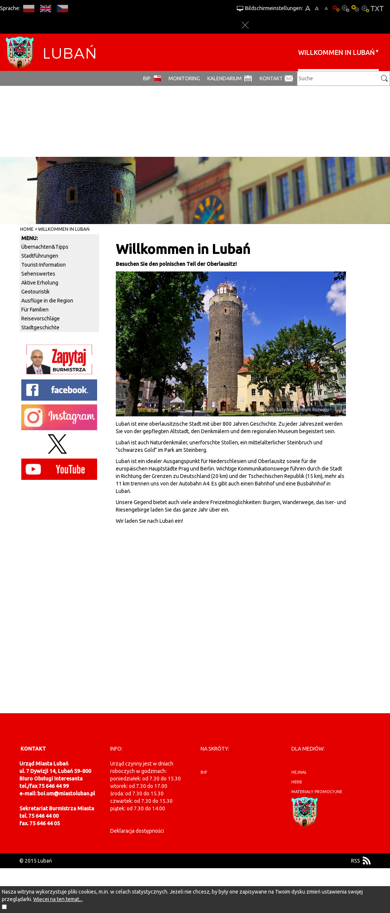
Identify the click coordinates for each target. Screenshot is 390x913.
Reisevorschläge (40, 319)
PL (28, 8)
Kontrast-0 (345, 8)
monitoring (184, 78)
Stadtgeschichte (40, 327)
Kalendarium (224, 78)
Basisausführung (336, 8)
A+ (307, 8)
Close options (245, 25)
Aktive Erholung (39, 283)
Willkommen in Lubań (336, 52)
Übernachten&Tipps (44, 247)
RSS (355, 861)
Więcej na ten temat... (58, 899)
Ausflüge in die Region (47, 301)
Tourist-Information (43, 265)
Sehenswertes (38, 274)
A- (326, 8)
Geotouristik (35, 292)
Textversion (377, 8)
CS (62, 8)
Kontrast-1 (355, 8)
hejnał (299, 772)
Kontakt (271, 78)
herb (296, 782)
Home (27, 229)
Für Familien (35, 310)
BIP (147, 78)
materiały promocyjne (316, 791)
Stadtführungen (39, 256)
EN (45, 8)
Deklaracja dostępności (137, 831)
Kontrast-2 (365, 8)
